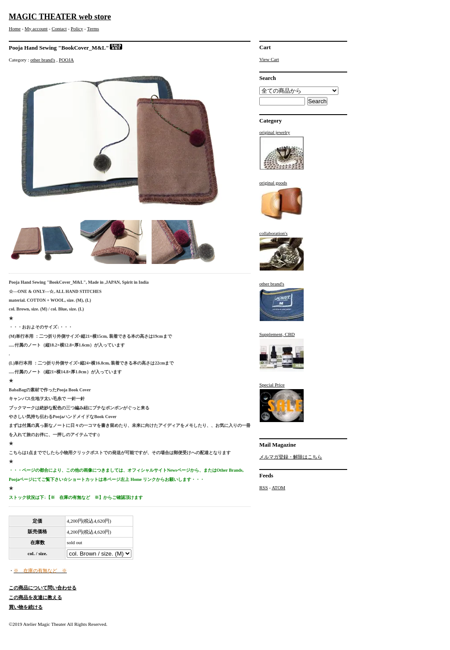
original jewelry (281, 150)
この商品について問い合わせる (42, 587)
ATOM (278, 487)
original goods (281, 200)
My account (36, 28)
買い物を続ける (26, 607)
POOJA (66, 59)
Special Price (281, 402)
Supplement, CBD (281, 352)
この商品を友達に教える (35, 597)
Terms (93, 28)
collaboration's (281, 251)
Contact (58, 28)
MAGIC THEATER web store (60, 16)
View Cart (269, 59)
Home (15, 28)
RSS (263, 487)
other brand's (42, 59)
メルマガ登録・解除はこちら (290, 456)
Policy (77, 28)
